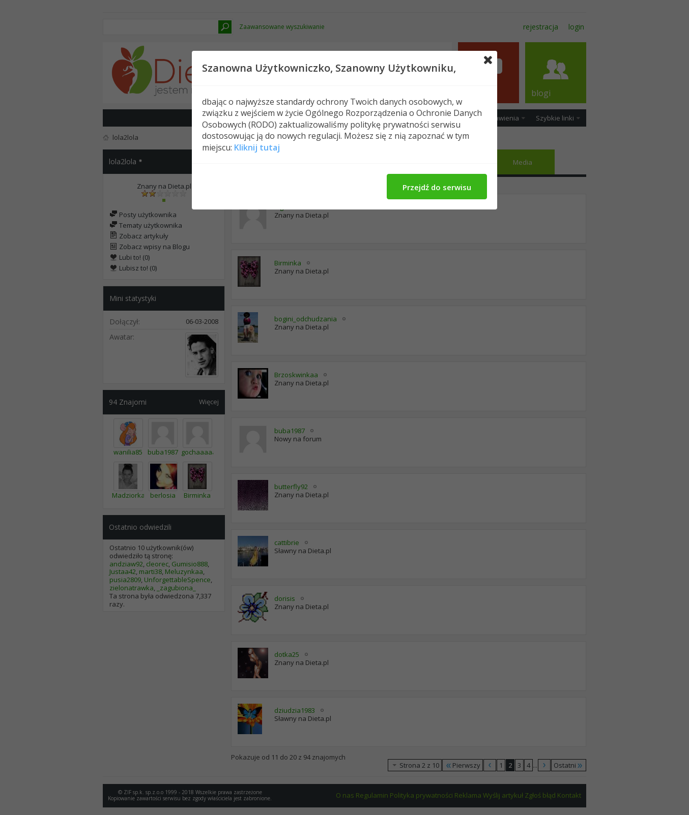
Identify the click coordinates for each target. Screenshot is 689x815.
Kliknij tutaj (257, 147)
